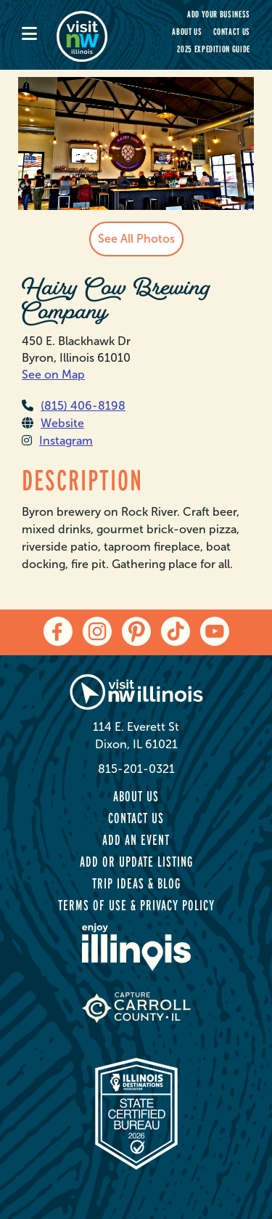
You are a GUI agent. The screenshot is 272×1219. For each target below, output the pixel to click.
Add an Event (136, 840)
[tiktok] (175, 631)
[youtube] (214, 631)
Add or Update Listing (136, 862)
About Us (187, 31)
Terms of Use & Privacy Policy (136, 905)
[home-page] (91, 35)
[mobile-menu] (39, 35)
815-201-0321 (136, 769)
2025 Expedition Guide (213, 49)
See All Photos (136, 238)
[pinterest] (136, 631)
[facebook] (58, 631)
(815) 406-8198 (73, 406)
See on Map (53, 374)
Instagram (57, 440)
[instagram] (97, 631)
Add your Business (218, 14)
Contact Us (232, 31)
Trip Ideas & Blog (136, 883)
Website (53, 423)
